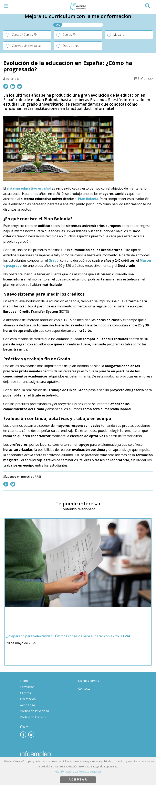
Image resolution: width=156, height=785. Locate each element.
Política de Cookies (33, 717)
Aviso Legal (27, 705)
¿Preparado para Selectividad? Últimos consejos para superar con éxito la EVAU (69, 636)
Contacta (84, 688)
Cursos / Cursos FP (24, 35)
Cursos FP (69, 35)
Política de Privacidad (34, 711)
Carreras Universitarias (26, 46)
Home (24, 681)
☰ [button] (5, 6)
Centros (25, 693)
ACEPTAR (78, 779)
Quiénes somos (88, 681)
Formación (27, 687)
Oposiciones (71, 46)
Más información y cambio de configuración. (78, 771)
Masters (118, 35)
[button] (147, 5)
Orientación (28, 699)
